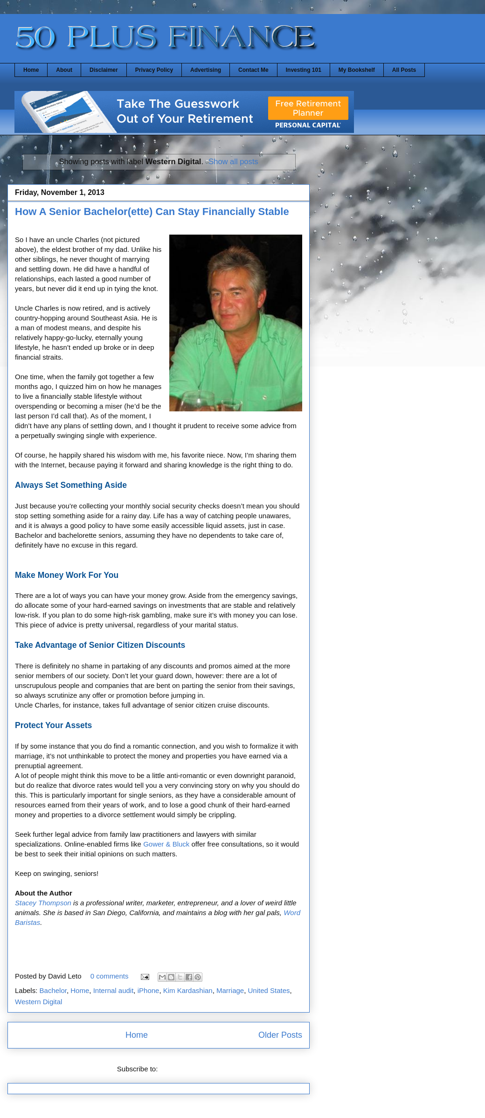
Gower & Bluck (166, 844)
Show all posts (233, 161)
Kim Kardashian (188, 990)
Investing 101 (303, 70)
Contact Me (253, 70)
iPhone (148, 990)
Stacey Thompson (43, 903)
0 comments (109, 976)
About (64, 70)
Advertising (205, 70)
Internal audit (113, 990)
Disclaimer (104, 70)
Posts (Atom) (180, 1069)
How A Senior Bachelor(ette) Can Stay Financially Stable (152, 211)
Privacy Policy (154, 70)
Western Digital (38, 1002)
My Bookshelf (357, 70)
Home (31, 70)
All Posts (404, 70)
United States (269, 990)
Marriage (230, 990)
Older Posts (280, 1035)
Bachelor (53, 990)
